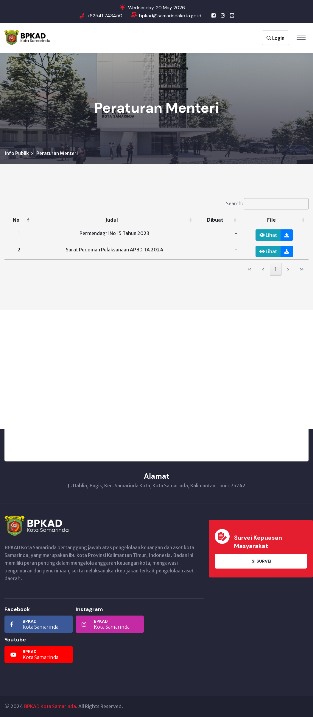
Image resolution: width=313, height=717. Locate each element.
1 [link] (276, 269)
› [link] (288, 269)
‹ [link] (263, 269)
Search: (234, 204)
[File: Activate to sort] (274, 220)
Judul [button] (111, 220)
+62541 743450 (104, 15)
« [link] (249, 269)
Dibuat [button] (215, 220)
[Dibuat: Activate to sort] (218, 220)
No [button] (16, 220)
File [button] (271, 220)
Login (275, 38)
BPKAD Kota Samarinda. (50, 707)
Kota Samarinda (34, 624)
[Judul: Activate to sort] (114, 220)
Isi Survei (260, 561)
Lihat (268, 235)
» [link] (302, 269)
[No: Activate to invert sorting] (18, 220)
